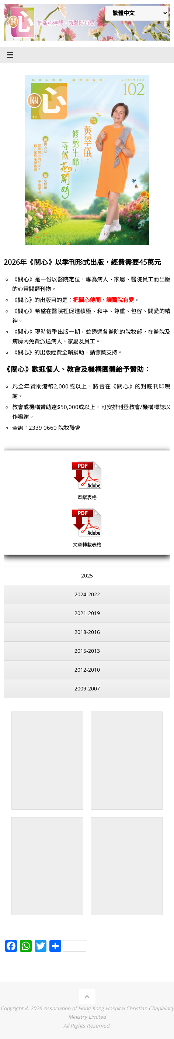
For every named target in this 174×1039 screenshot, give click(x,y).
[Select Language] (136, 13)
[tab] (87, 575)
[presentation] (87, 575)
